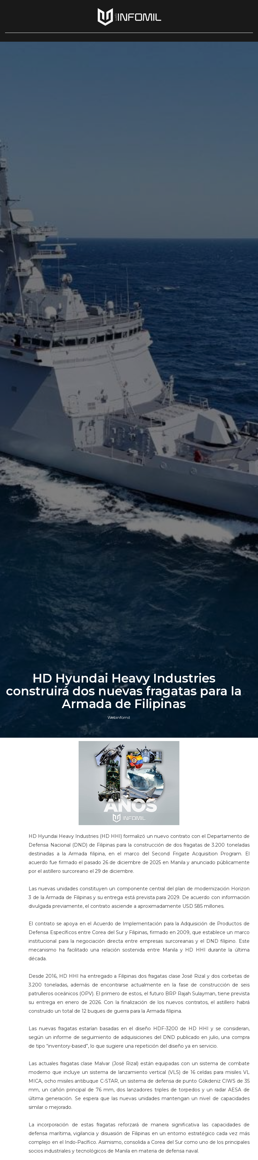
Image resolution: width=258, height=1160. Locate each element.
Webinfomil (119, 717)
